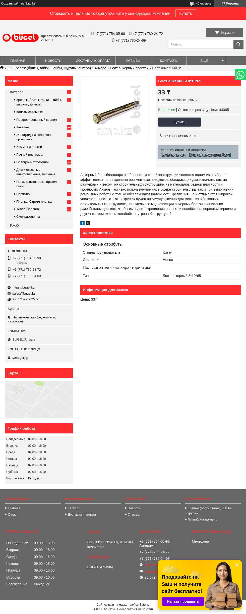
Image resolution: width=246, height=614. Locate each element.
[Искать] (238, 44)
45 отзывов (204, 3)
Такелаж (22, 127)
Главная (17, 61)
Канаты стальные (29, 112)
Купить (185, 13)
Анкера (100, 68)
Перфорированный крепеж (36, 120)
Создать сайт (10, 3)
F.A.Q (14, 226)
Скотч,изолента (28, 216)
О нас (12, 514)
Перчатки (23, 194)
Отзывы (133, 61)
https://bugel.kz (23, 287)
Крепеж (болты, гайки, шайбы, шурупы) (209, 510)
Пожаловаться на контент (135, 609)
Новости (53, 61)
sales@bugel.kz (23, 293)
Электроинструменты (32, 162)
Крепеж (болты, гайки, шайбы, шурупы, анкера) (52, 68)
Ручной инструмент (31, 154)
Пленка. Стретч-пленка (33, 201)
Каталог (16, 92)
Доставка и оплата (93, 61)
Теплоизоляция (28, 209)
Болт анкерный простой (129, 68)
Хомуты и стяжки (29, 147)
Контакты (168, 61)
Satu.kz (144, 604)
